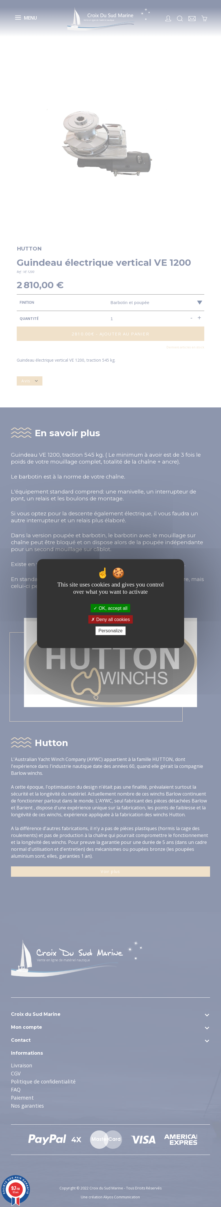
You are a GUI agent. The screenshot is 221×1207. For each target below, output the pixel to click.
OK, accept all (110, 608)
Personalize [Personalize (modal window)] (110, 630)
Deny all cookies (110, 619)
